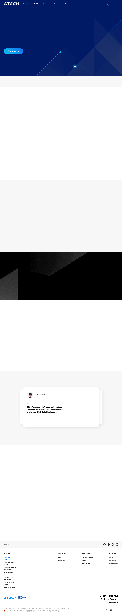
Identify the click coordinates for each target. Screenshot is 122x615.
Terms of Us (55, 608)
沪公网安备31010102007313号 (15, 611)
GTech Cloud (86, 563)
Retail (59, 557)
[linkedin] (108, 544)
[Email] (117, 544)
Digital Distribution (9, 587)
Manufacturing (113, 563)
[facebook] (104, 544)
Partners (84, 560)
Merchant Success (87, 557)
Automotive (61, 560)
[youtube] (113, 544)
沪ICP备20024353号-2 (53, 611)
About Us (6, 544)
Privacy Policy (64, 608)
